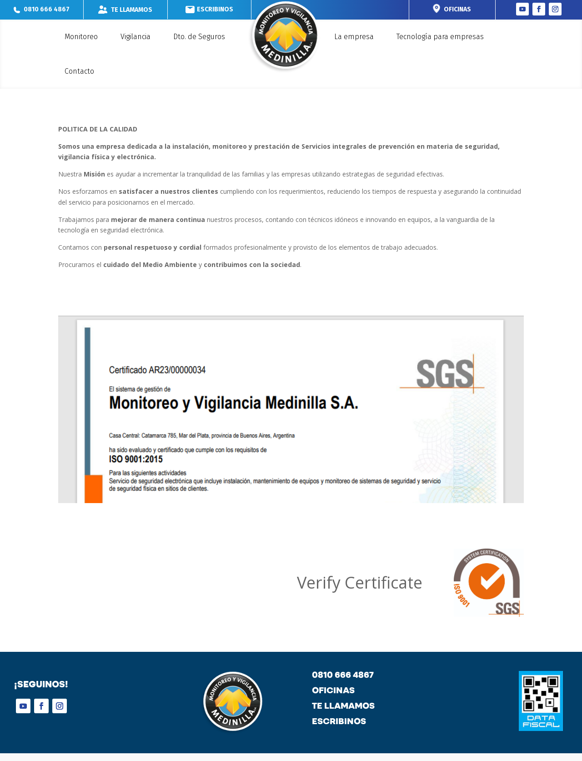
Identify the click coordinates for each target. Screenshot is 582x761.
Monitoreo (81, 36)
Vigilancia (135, 36)
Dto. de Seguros (199, 36)
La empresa (354, 36)
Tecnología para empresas (440, 36)
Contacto (79, 71)
